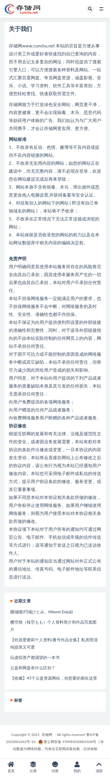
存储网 (47, 734)
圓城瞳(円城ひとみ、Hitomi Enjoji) (41, 611)
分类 (33, 767)
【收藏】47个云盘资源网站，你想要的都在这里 (53, 678)
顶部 (99, 767)
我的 (77, 767)
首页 (11, 767)
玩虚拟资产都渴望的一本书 (35, 657)
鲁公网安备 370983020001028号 (67, 741)
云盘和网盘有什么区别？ (32, 667)
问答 (55, 767)
